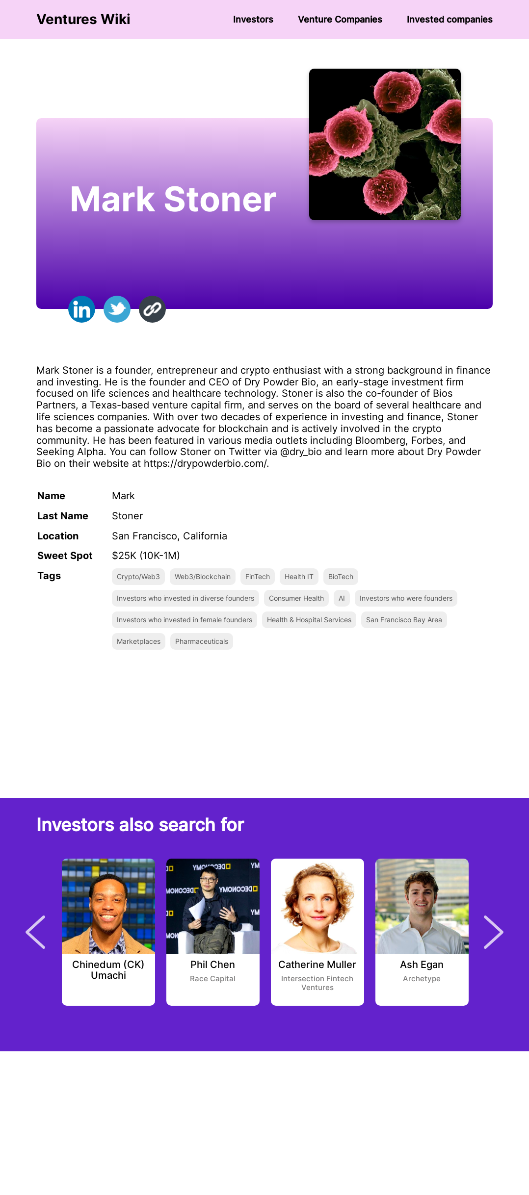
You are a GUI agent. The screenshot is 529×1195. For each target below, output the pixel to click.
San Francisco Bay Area (404, 619)
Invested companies (450, 19)
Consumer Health (296, 598)
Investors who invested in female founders (184, 619)
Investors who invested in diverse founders (185, 598)
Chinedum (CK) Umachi (108, 970)
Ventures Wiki (83, 19)
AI (342, 598)
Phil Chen (212, 965)
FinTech (257, 576)
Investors (253, 19)
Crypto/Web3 (138, 576)
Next (493, 932)
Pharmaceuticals (201, 641)
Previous (35, 932)
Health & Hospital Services (309, 619)
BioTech (340, 576)
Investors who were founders (406, 598)
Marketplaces (138, 641)
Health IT (299, 576)
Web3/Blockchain (203, 576)
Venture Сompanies (340, 19)
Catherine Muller (317, 965)
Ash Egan (422, 965)
